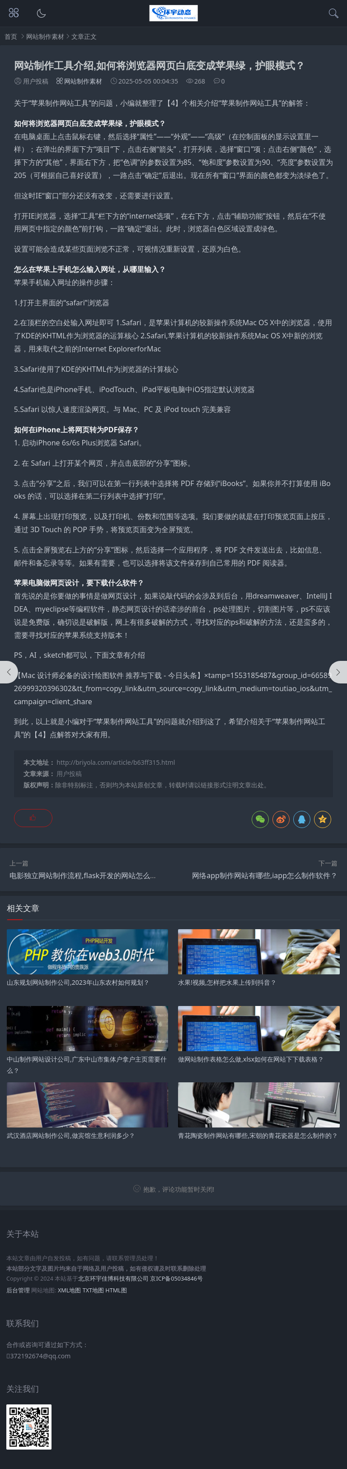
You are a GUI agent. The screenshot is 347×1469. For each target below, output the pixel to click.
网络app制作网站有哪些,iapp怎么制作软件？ (265, 875)
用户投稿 (69, 773)
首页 (11, 36)
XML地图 (69, 1290)
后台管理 (18, 1290)
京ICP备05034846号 (176, 1278)
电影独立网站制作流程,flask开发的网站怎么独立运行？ (97, 875)
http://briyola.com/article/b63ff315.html (115, 762)
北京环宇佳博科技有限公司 (113, 1278)
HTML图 (116, 1290)
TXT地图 (93, 1290)
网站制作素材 (45, 36)
